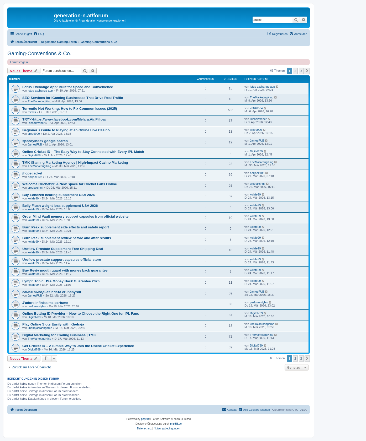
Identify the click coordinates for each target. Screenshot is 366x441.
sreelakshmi (35, 187)
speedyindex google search (45, 141)
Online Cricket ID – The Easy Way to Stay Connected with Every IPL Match (83, 152)
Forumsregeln (19, 62)
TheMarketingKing (39, 101)
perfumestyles (37, 306)
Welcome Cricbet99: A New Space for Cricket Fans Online (69, 184)
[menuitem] (38, 34)
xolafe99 (33, 198)
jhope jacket (32, 173)
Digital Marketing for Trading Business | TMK (59, 335)
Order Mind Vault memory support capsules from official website (75, 216)
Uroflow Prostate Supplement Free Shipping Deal (62, 249)
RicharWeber (36, 122)
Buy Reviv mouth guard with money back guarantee (65, 270)
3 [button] (301, 70)
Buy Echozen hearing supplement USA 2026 (58, 195)
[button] (307, 71)
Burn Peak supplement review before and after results (66, 238)
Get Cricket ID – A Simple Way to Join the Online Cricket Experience (78, 346)
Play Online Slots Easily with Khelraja (53, 324)
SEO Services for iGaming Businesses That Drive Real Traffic (72, 98)
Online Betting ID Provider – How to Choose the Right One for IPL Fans (80, 313)
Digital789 (34, 155)
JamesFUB (35, 144)
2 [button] (295, 70)
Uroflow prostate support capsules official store (61, 260)
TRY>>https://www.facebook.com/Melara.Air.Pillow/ (64, 119)
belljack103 (35, 176)
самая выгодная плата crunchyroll (51, 292)
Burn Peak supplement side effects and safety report (65, 227)
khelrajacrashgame (40, 327)
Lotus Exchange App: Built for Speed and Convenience (67, 87)
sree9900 (34, 133)
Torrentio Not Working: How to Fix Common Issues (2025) (69, 109)
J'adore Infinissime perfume (45, 303)
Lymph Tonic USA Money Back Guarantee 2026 (61, 281)
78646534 (256, 108)
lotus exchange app (40, 90)
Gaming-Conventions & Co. (39, 53)
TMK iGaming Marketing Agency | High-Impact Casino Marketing (75, 162)
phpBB (145, 419)
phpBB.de (176, 423)
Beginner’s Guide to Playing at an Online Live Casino (66, 130)
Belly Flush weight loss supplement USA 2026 (60, 206)
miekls (32, 112)
